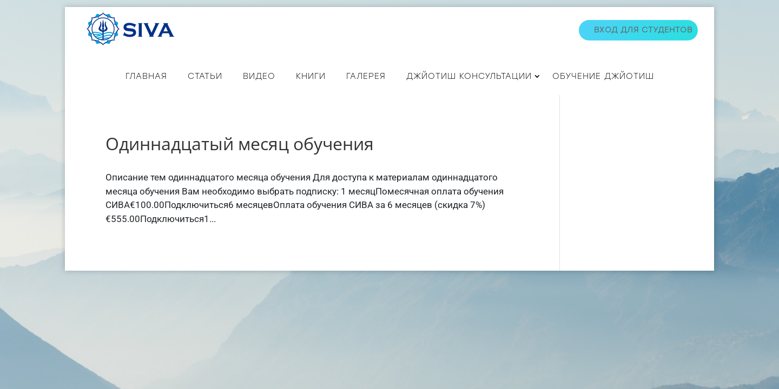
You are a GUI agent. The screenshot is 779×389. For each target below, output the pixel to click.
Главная (146, 76)
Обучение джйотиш (603, 76)
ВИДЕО (259, 76)
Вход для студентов (643, 30)
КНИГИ (311, 76)
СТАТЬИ (205, 76)
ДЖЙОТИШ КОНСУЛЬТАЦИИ (469, 76)
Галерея (366, 76)
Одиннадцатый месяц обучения (239, 143)
